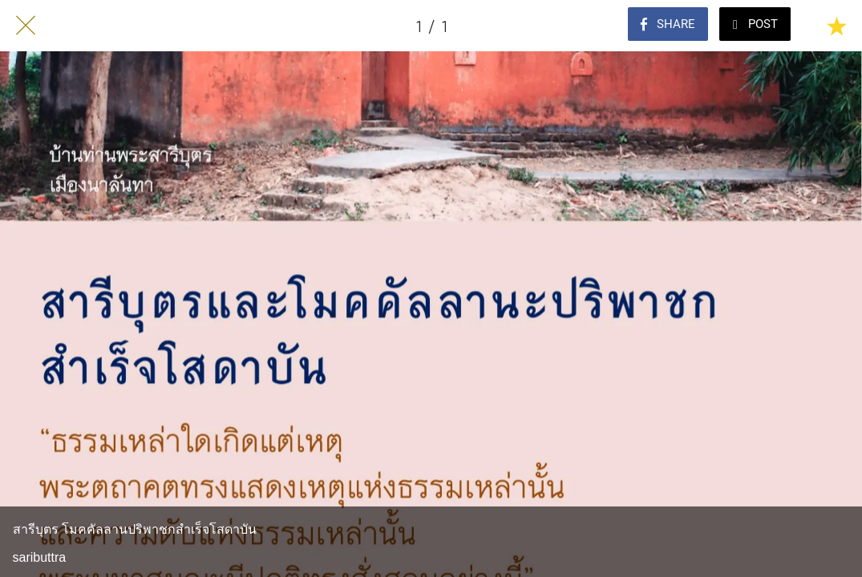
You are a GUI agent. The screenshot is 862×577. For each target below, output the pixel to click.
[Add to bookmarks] (836, 25)
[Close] (25, 25)
